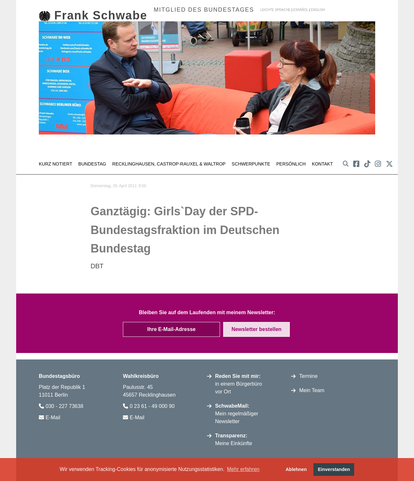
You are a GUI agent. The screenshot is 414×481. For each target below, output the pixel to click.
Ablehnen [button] (296, 469)
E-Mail (53, 415)
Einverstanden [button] (334, 469)
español (300, 10)
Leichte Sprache (275, 10)
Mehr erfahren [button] (243, 469)
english (318, 10)
